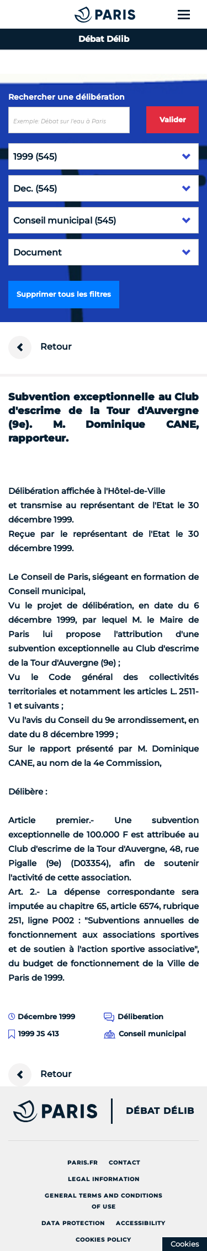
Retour (40, 347)
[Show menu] (190, 14)
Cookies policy (103, 1239)
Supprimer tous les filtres (64, 294)
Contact (124, 1162)
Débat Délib (160, 1111)
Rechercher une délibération (66, 97)
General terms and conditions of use (103, 1201)
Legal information (104, 1179)
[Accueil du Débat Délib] (83, 14)
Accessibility (141, 1223)
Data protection (73, 1223)
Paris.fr (82, 1162)
